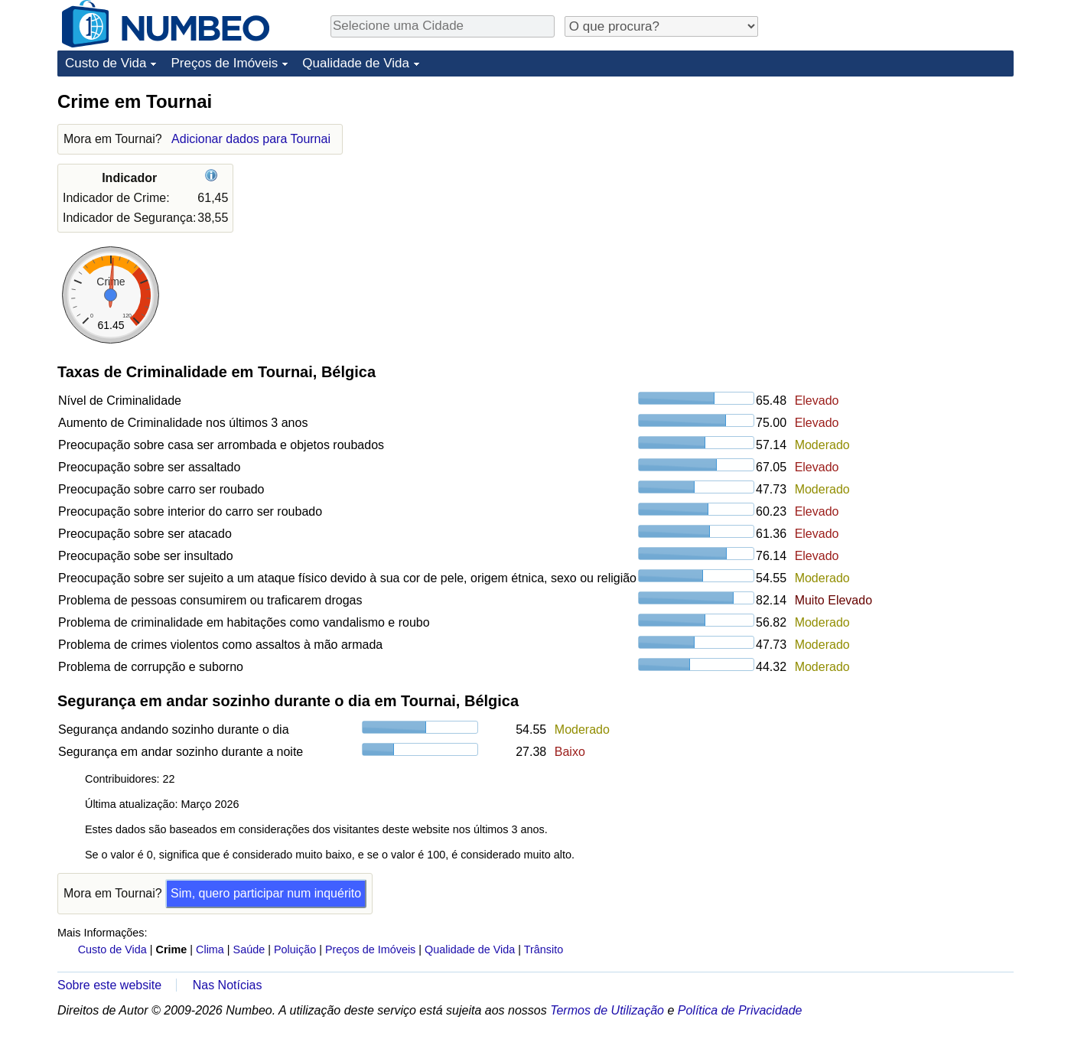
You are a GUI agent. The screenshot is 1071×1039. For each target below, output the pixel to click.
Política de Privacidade (740, 1010)
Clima (210, 949)
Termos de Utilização (607, 1010)
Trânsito (543, 949)
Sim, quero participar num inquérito (266, 893)
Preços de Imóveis (224, 63)
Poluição (295, 949)
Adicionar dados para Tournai (250, 138)
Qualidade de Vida (355, 63)
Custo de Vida (105, 63)
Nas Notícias (227, 985)
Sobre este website (109, 985)
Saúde (249, 949)
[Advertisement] (899, 185)
